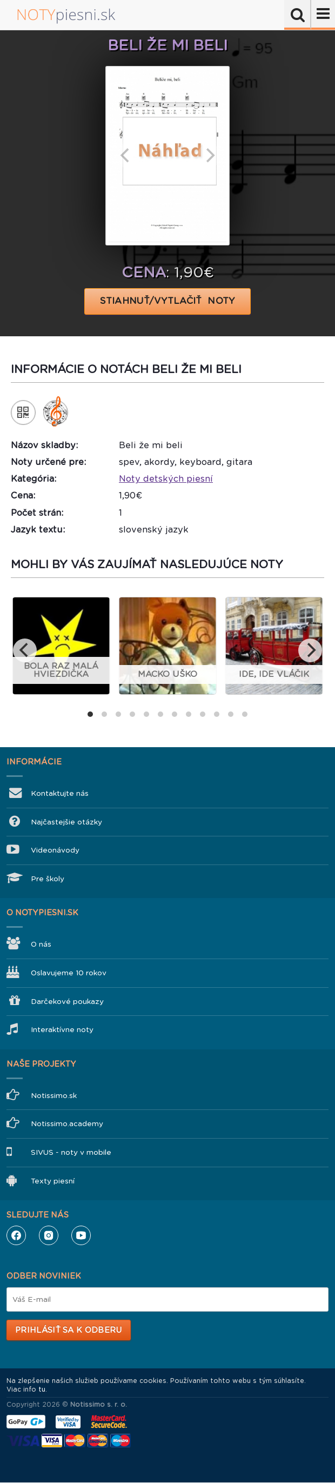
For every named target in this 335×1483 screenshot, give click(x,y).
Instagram (48, 1235)
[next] (209, 156)
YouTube (81, 1235)
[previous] (126, 156)
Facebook (16, 1235)
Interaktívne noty (62, 1030)
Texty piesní (53, 1181)
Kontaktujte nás (60, 793)
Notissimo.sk (54, 1096)
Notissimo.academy (67, 1124)
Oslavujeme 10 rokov (68, 973)
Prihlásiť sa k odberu (68, 1330)
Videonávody (55, 850)
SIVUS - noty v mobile (71, 1152)
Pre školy (47, 879)
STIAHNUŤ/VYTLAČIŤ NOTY (167, 301)
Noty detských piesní (166, 479)
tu (41, 1389)
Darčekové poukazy (67, 1001)
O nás (41, 944)
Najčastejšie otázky (66, 822)
